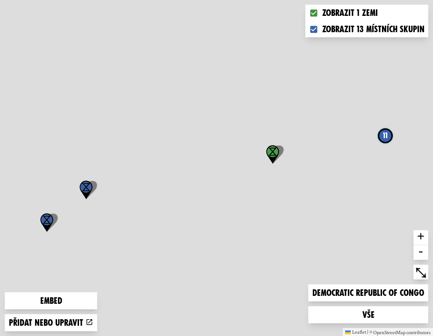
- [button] (421, 252)
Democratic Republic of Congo (368, 292)
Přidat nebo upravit (51, 323)
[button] (46, 222)
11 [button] (385, 135)
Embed (51, 301)
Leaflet (355, 332)
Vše (377, 314)
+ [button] (421, 237)
